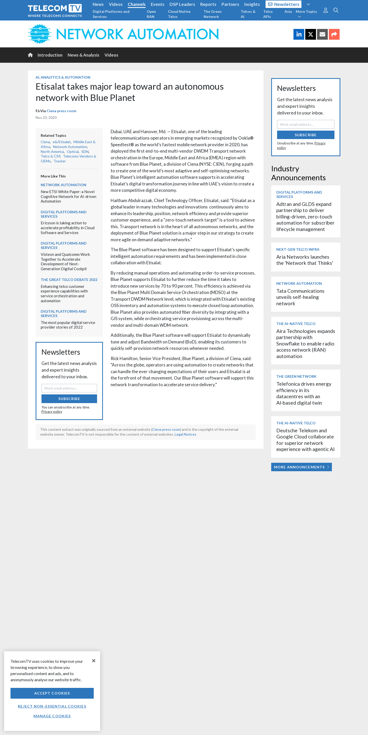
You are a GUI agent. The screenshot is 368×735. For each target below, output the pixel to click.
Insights (252, 4)
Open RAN (151, 14)
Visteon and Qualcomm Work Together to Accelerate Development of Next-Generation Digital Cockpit (65, 261)
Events (157, 4)
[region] (52, 691)
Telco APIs (268, 14)
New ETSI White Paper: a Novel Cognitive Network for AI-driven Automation (68, 196)
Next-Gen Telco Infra (297, 249)
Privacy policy (51, 412)
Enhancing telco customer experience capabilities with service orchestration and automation (64, 293)
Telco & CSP (50, 156)
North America (52, 151)
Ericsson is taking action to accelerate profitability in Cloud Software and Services (67, 227)
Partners (230, 4)
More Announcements (301, 467)
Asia (288, 11)
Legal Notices (185, 434)
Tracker (60, 161)
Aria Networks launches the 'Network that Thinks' (304, 260)
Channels (137, 4)
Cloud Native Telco (179, 14)
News (98, 4)
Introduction (50, 55)
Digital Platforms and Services (111, 14)
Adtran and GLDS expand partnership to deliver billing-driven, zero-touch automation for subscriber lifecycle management (305, 216)
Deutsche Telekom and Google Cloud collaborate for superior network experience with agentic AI (305, 439)
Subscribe (69, 398)
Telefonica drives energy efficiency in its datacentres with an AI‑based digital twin (303, 393)
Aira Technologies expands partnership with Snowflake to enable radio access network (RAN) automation (305, 343)
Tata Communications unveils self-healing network (300, 297)
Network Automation (70, 146)
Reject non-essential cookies (52, 706)
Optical (73, 151)
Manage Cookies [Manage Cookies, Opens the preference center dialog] (52, 716)
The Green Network (213, 14)
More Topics (306, 13)
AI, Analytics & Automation (63, 77)
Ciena (45, 142)
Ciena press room (61, 111)
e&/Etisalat (62, 142)
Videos (116, 4)
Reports (208, 4)
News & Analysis (83, 55)
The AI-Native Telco (296, 323)
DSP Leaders (182, 4)
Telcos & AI (248, 14)
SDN (85, 151)
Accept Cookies (52, 693)
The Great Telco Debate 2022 (69, 279)
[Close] (93, 660)
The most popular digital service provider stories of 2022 (68, 325)
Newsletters (284, 4)
